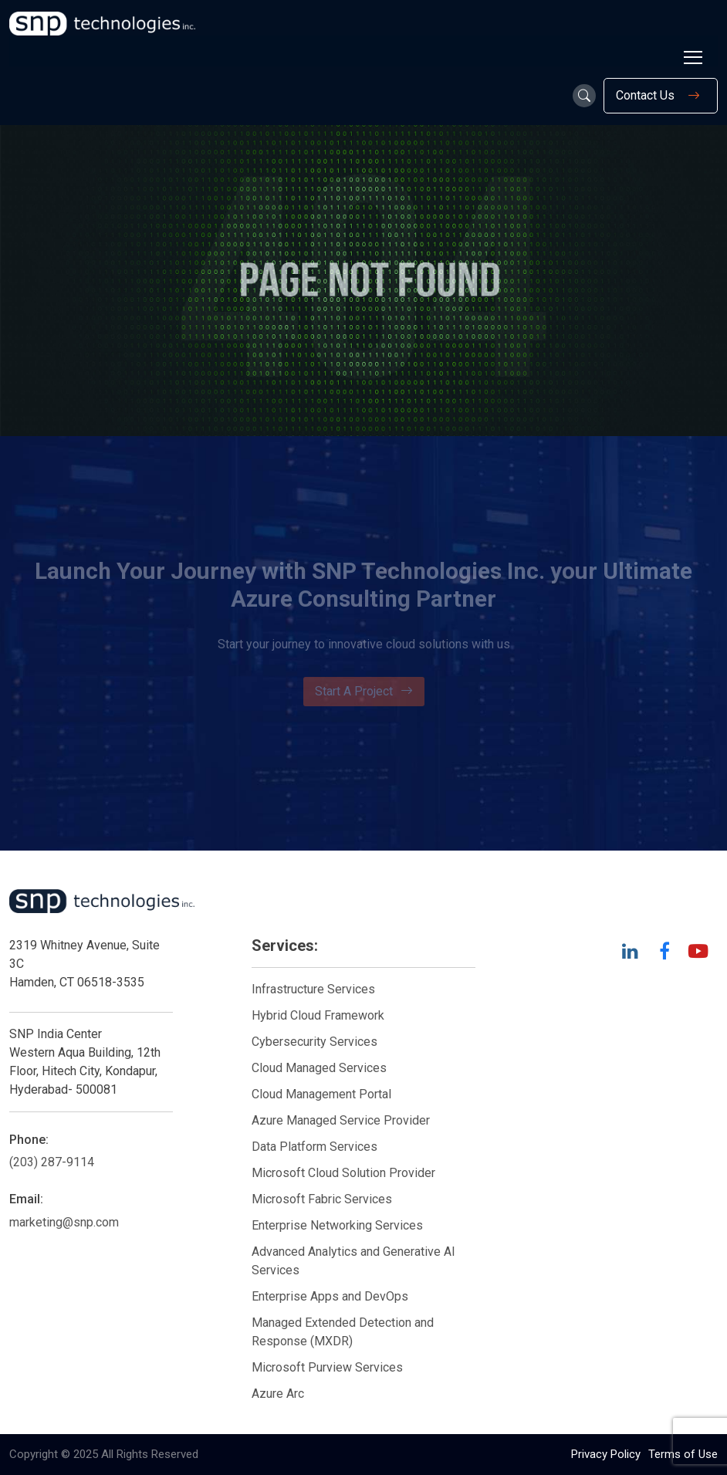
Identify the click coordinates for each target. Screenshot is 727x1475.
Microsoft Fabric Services (322, 1199)
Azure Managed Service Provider (341, 1120)
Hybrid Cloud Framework (318, 1015)
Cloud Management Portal (321, 1094)
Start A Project (364, 691)
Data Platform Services (314, 1146)
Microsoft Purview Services (327, 1367)
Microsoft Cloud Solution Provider (343, 1172)
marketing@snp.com (64, 1222)
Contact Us (660, 95)
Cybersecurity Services (314, 1041)
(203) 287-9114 (51, 1162)
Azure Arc (278, 1393)
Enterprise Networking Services (339, 1225)
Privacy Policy (606, 1454)
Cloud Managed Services (319, 1068)
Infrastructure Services (313, 989)
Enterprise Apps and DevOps (330, 1296)
